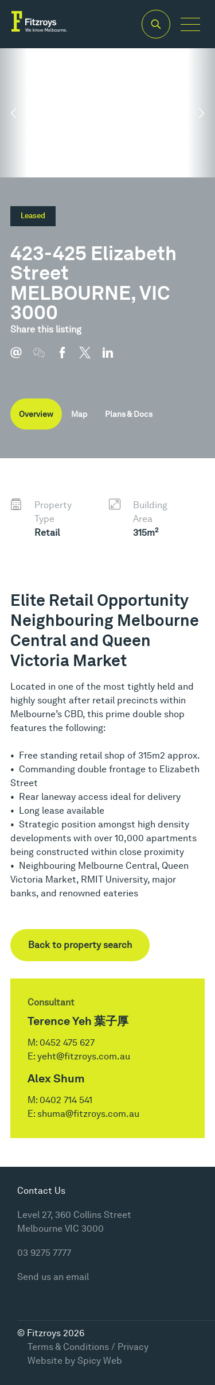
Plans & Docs (129, 414)
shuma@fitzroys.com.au (88, 1113)
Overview (36, 414)
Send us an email (53, 1276)
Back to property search (80, 944)
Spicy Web (99, 1360)
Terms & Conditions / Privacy (88, 1346)
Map (79, 414)
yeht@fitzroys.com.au (83, 1056)
